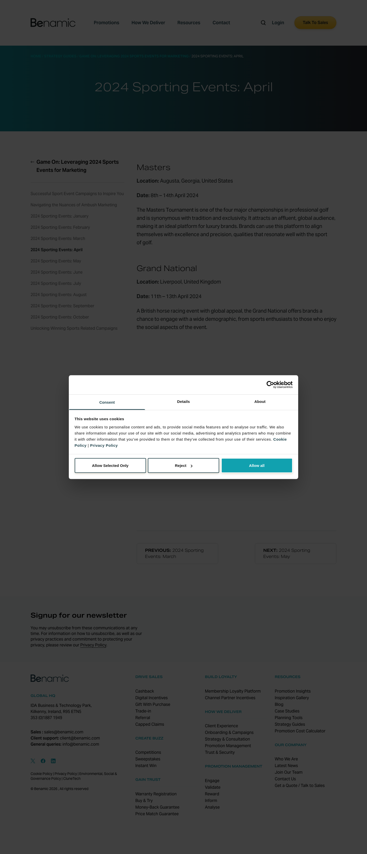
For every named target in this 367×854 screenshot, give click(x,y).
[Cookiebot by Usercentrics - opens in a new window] (270, 385)
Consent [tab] (107, 402)
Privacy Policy (104, 445)
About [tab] (260, 401)
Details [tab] (183, 401)
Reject (183, 465)
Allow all (257, 465)
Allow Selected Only (110, 465)
